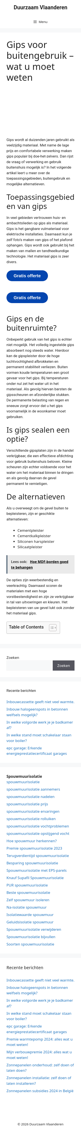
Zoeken (12, 657)
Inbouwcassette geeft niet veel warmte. (40, 701)
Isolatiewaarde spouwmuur (30, 914)
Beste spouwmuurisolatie (28, 892)
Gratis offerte (27, 275)
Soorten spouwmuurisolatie (30, 944)
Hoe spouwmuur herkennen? (31, 840)
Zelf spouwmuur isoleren (27, 899)
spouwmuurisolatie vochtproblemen (37, 826)
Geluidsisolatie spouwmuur (30, 921)
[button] (51, 627)
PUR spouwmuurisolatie (27, 885)
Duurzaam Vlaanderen (40, 7)
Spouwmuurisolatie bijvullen (30, 936)
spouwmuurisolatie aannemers (33, 789)
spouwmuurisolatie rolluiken (31, 818)
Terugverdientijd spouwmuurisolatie (37, 855)
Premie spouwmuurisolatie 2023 (34, 848)
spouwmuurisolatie (23, 781)
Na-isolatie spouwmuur (26, 907)
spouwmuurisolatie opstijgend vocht (37, 833)
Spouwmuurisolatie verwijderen (33, 929)
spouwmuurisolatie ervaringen (32, 811)
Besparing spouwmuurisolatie (32, 862)
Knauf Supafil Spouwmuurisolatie (35, 877)
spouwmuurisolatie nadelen (30, 796)
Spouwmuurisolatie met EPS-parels (36, 870)
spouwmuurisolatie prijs (27, 803)
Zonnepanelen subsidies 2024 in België (39, 1090)
